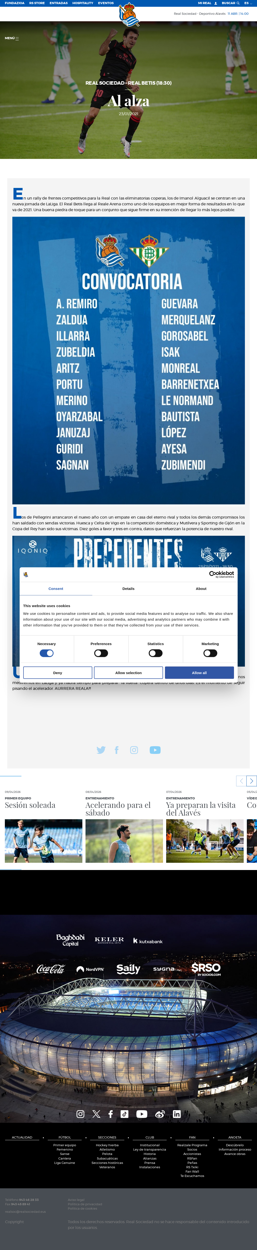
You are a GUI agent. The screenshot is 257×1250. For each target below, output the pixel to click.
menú (12, 38)
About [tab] (201, 589)
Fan (192, 1137)
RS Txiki (192, 1167)
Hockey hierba (107, 1145)
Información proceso (235, 1149)
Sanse (65, 1154)
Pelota (107, 1154)
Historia (150, 1154)
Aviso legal (76, 1200)
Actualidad (22, 1137)
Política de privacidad (85, 1204)
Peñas (192, 1163)
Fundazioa (14, 3)
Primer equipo (64, 1145)
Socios (192, 1149)
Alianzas (149, 1158)
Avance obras (234, 1154)
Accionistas (192, 1154)
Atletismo (107, 1149)
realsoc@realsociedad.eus (25, 1211)
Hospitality (82, 3)
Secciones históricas (107, 1163)
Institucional (150, 1145)
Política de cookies (82, 1208)
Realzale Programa (192, 1145)
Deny (57, 672)
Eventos (106, 3)
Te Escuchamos (192, 1176)
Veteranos (107, 1167)
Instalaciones (149, 1167)
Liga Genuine (64, 1163)
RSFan (192, 1158)
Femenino (65, 1149)
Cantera (64, 1158)
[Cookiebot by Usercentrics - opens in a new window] (213, 574)
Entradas (59, 3)
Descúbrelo (235, 1145)
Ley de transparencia (149, 1149)
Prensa (149, 1163)
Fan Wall (192, 1171)
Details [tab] (129, 589)
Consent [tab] (55, 589)
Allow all (199, 672)
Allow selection (128, 672)
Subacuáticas (107, 1158)
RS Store (37, 3)
